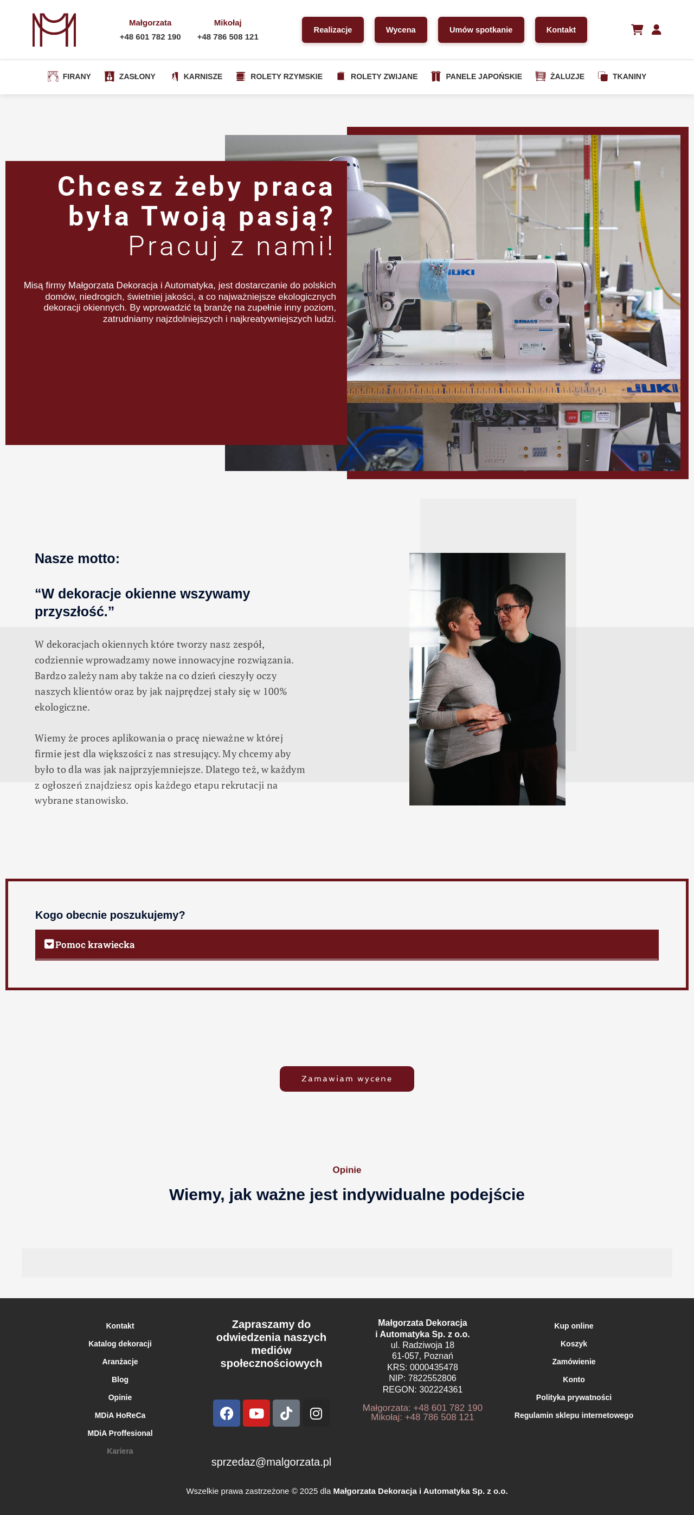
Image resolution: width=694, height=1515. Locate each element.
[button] (347, 945)
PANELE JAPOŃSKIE (476, 76)
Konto (573, 1379)
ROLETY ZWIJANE (376, 76)
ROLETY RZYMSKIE (279, 76)
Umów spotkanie (480, 29)
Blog (120, 1379)
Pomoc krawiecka (95, 944)
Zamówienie (573, 1361)
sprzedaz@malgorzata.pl (271, 1462)
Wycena (398, 29)
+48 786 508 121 (225, 36)
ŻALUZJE (559, 76)
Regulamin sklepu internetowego (574, 1415)
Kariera (120, 1451)
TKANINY (621, 76)
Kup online (573, 1325)
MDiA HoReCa (120, 1415)
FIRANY (69, 76)
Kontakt (563, 29)
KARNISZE (196, 76)
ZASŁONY (130, 76)
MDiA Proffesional (119, 1433)
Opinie (120, 1397)
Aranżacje (120, 1361)
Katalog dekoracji (120, 1343)
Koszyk (574, 1343)
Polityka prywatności (574, 1397)
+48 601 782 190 (147, 36)
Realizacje (329, 29)
